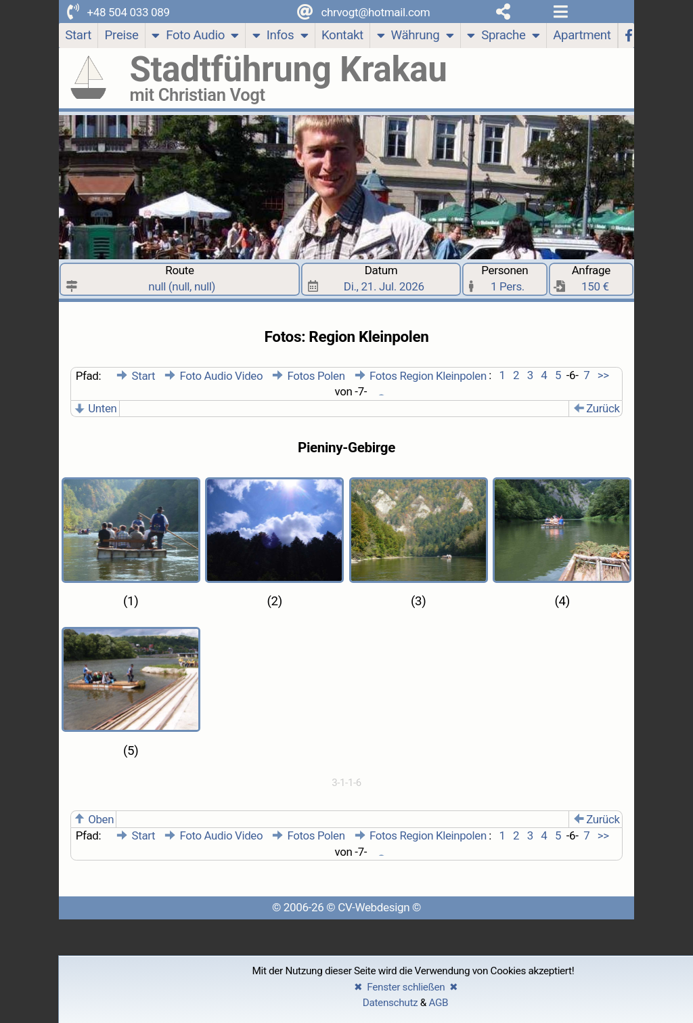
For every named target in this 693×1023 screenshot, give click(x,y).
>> (602, 376)
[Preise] (122, 35)
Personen (505, 279)
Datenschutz (390, 1003)
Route (179, 279)
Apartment (581, 35)
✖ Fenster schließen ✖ (406, 987)
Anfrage (592, 279)
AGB (438, 1003)
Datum (381, 279)
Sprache (503, 37)
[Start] (78, 35)
